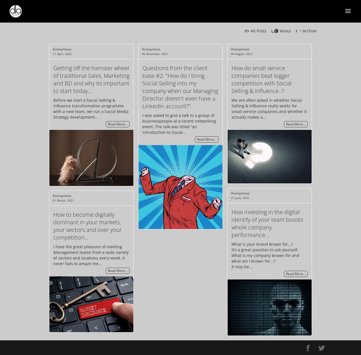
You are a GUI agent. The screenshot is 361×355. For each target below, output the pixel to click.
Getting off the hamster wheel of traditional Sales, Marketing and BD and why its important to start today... (91, 79)
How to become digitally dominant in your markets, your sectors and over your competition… (87, 226)
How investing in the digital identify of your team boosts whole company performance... (267, 223)
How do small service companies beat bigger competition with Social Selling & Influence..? (262, 79)
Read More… (117, 124)
